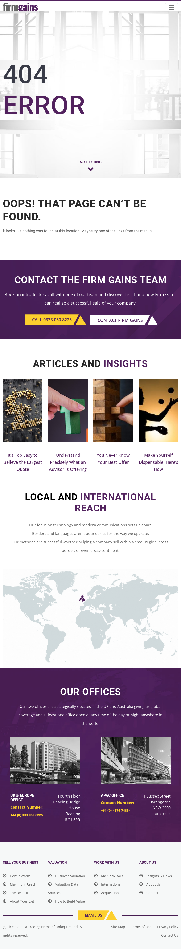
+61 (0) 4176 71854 (116, 810)
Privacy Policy (167, 927)
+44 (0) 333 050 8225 (26, 815)
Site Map (118, 927)
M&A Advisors (108, 876)
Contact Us (151, 893)
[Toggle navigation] (171, 7)
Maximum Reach (19, 884)
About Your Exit (18, 901)
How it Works (16, 876)
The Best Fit (15, 893)
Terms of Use (141, 927)
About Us (150, 884)
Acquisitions (107, 893)
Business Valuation (66, 876)
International (108, 884)
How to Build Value (66, 901)
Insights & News (155, 876)
